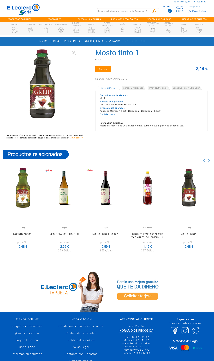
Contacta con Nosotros (81, 354)
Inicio (43, 41)
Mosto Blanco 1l (23, 234)
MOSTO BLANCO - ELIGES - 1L (64, 234)
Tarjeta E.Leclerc (27, 340)
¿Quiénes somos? (27, 333)
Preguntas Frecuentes (27, 326)
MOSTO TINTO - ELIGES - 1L (106, 234)
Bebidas (55, 41)
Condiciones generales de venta (81, 326)
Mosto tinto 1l (134, 41)
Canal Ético (27, 347)
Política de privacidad (81, 333)
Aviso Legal (81, 347)
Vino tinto (72, 41)
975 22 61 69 (77, 138)
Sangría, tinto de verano (101, 41)
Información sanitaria (27, 354)
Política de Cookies (81, 340)
